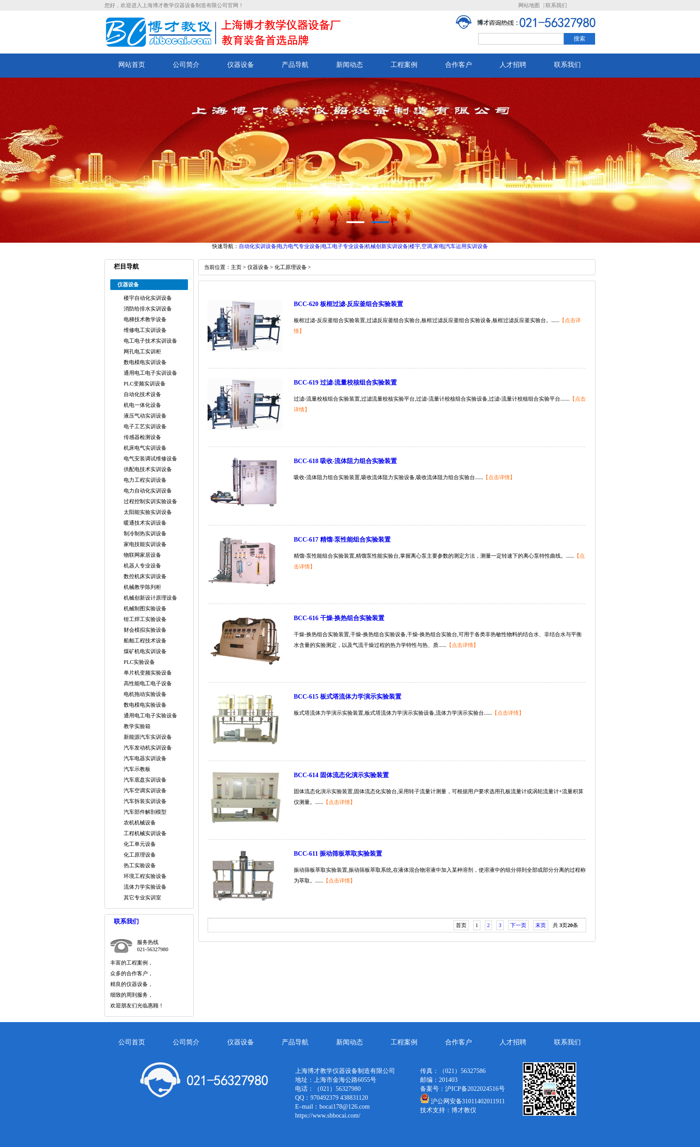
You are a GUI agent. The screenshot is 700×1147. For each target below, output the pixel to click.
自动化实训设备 (257, 246)
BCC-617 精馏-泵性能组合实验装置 (342, 539)
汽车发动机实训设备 (148, 748)
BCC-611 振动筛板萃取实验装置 (338, 853)
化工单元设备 (140, 844)
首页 (461, 925)
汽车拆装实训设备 (145, 801)
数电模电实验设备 (145, 705)
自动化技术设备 (142, 394)
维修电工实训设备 (145, 330)
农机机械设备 (140, 823)
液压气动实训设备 (145, 416)
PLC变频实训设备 (145, 384)
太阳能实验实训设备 (148, 512)
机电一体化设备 (142, 405)
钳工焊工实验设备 (145, 619)
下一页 (518, 925)
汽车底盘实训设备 (145, 780)
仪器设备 (240, 64)
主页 (236, 267)
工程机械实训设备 (145, 833)
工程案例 (404, 64)
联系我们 (556, 5)
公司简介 (186, 64)
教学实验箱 (137, 726)
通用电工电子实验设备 (150, 715)
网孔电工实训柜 (142, 351)
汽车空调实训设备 (145, 790)
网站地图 (529, 5)
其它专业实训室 (142, 897)
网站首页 (131, 64)
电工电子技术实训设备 (150, 341)
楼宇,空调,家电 (426, 246)
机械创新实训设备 (386, 246)
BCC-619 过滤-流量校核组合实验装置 (345, 382)
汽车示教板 (137, 769)
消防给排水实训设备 (148, 309)
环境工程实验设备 (145, 876)
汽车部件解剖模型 (145, 812)
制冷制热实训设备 (145, 533)
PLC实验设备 (139, 662)
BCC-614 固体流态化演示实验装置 (341, 775)
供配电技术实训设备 (148, 469)
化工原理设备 (140, 855)
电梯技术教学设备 (145, 319)
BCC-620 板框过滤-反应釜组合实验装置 (348, 304)
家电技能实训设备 (145, 544)
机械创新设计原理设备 (150, 598)
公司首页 (131, 1042)
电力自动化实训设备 (148, 491)
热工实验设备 (140, 865)
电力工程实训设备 (145, 480)
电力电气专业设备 (298, 246)
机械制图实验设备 (145, 608)
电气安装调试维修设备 (150, 458)
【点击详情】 (499, 477)
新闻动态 (349, 64)
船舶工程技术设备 (145, 641)
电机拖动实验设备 (145, 694)
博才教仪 (463, 1110)
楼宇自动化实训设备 (148, 298)
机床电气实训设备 (145, 448)
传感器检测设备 (142, 437)
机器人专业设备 (142, 566)
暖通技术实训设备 (145, 523)
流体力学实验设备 (145, 887)
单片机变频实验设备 (148, 673)
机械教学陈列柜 (142, 587)
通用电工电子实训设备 (150, 373)
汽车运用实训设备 (466, 246)
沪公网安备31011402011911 (468, 1101)
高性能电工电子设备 (148, 683)
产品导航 (295, 64)
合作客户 (458, 64)
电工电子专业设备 (342, 246)
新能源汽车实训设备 (148, 737)
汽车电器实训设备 (145, 758)
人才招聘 (513, 64)
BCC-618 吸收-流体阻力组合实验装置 (345, 461)
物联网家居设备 (142, 555)
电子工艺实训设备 (145, 426)
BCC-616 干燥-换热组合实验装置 (339, 618)
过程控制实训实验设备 (150, 501)
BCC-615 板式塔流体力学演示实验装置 (347, 696)
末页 (540, 925)
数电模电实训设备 (145, 362)
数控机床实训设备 (145, 576)
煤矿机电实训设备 (145, 651)
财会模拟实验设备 (145, 630)
